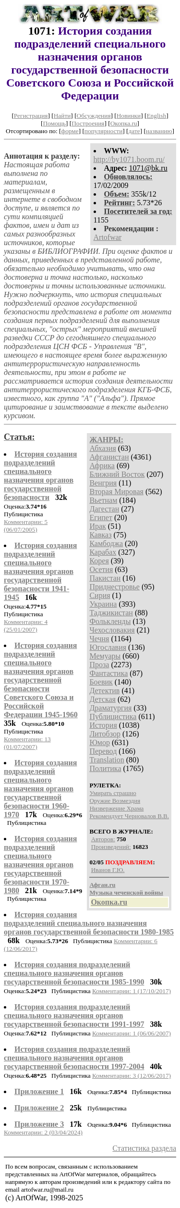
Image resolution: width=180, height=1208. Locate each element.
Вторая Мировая (116, 491)
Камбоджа (106, 543)
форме (70, 131)
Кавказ (100, 535)
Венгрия (103, 483)
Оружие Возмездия (114, 800)
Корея (98, 561)
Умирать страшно (112, 793)
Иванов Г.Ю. (108, 869)
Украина (103, 604)
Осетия (101, 569)
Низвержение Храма (116, 808)
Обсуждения (94, 115)
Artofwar (108, 237)
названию (159, 131)
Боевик (100, 682)
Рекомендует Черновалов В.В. (129, 816)
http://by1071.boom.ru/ (129, 159)
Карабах (102, 552)
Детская (102, 699)
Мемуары (104, 656)
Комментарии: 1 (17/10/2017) (131, 991)
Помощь (54, 123)
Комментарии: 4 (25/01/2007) (26, 625)
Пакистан (104, 578)
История (103, 725)
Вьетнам (103, 500)
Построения (88, 123)
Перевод (103, 751)
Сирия (99, 595)
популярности (103, 131)
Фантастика (108, 673)
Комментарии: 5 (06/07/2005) (26, 525)
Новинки (129, 115)
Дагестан (104, 509)
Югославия (107, 647)
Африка (102, 465)
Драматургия (110, 708)
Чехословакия (111, 630)
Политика (105, 768)
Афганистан (109, 457)
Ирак (97, 526)
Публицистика (112, 716)
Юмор (99, 742)
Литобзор (104, 734)
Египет (100, 517)
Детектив (104, 690)
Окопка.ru (123, 123)
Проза (99, 664)
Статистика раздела (144, 1148)
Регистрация (31, 115)
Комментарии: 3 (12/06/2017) (131, 1075)
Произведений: (111, 846)
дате (134, 131)
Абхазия (102, 448)
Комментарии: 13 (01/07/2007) (27, 742)
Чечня (99, 639)
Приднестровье (114, 587)
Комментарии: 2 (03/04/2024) (43, 1132)
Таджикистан (111, 613)
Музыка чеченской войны (126, 892)
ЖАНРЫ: (106, 440)
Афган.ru (102, 884)
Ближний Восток (116, 474)
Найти (62, 115)
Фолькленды (110, 621)
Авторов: (103, 839)
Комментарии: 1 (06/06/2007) (131, 1033)
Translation (106, 760)
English (156, 115)
